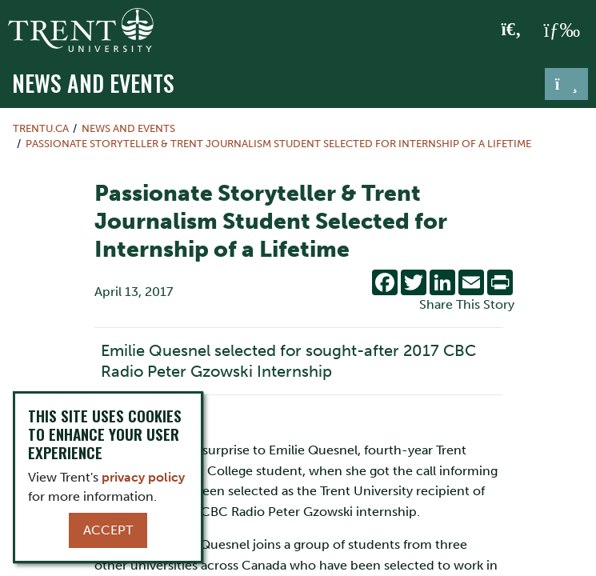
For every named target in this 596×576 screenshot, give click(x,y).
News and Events (93, 82)
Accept (108, 530)
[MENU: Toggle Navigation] (561, 30)
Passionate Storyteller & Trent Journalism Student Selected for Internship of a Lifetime (278, 144)
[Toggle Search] (511, 30)
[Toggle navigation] (566, 84)
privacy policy (143, 477)
